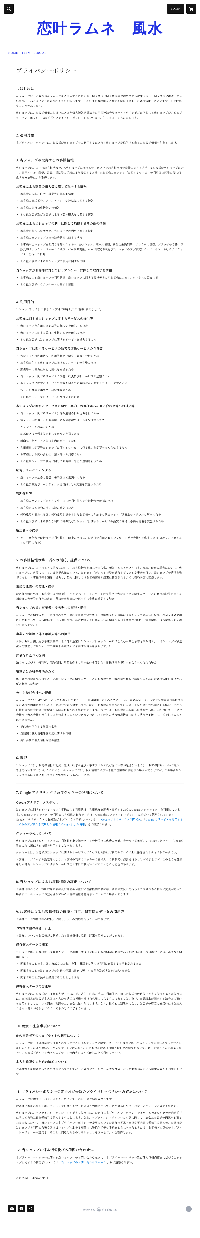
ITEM (26, 52)
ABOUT (40, 52)
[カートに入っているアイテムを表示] (191, 9)
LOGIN (175, 8)
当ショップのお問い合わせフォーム (83, 1162)
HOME (13, 52)
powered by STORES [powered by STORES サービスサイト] (100, 1209)
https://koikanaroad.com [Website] (189, 1209)
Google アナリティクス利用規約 (121, 819)
